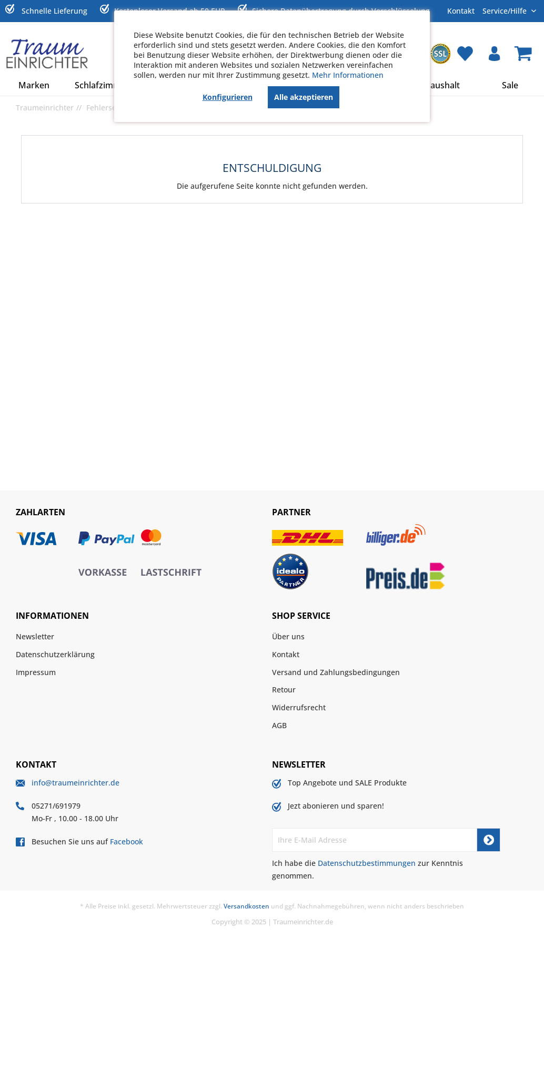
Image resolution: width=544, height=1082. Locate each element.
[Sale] (510, 85)
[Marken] (34, 85)
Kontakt (461, 11)
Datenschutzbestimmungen (367, 863)
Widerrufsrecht (299, 707)
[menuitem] (440, 53)
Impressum (36, 672)
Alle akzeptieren (303, 97)
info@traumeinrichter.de (75, 783)
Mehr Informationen (348, 75)
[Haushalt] (442, 85)
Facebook (126, 841)
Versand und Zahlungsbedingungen (336, 672)
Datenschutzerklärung (55, 654)
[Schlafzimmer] (102, 85)
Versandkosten (246, 906)
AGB (279, 725)
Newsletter (35, 636)
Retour (284, 690)
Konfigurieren (228, 97)
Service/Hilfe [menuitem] (505, 10)
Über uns (288, 636)
